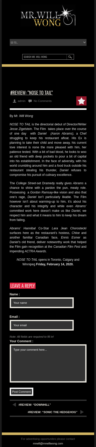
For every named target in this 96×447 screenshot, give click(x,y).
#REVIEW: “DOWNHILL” (35, 404)
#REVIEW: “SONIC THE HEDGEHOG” (52, 412)
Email (15, 317)
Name (15, 294)
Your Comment (21, 341)
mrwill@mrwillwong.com (48, 443)
